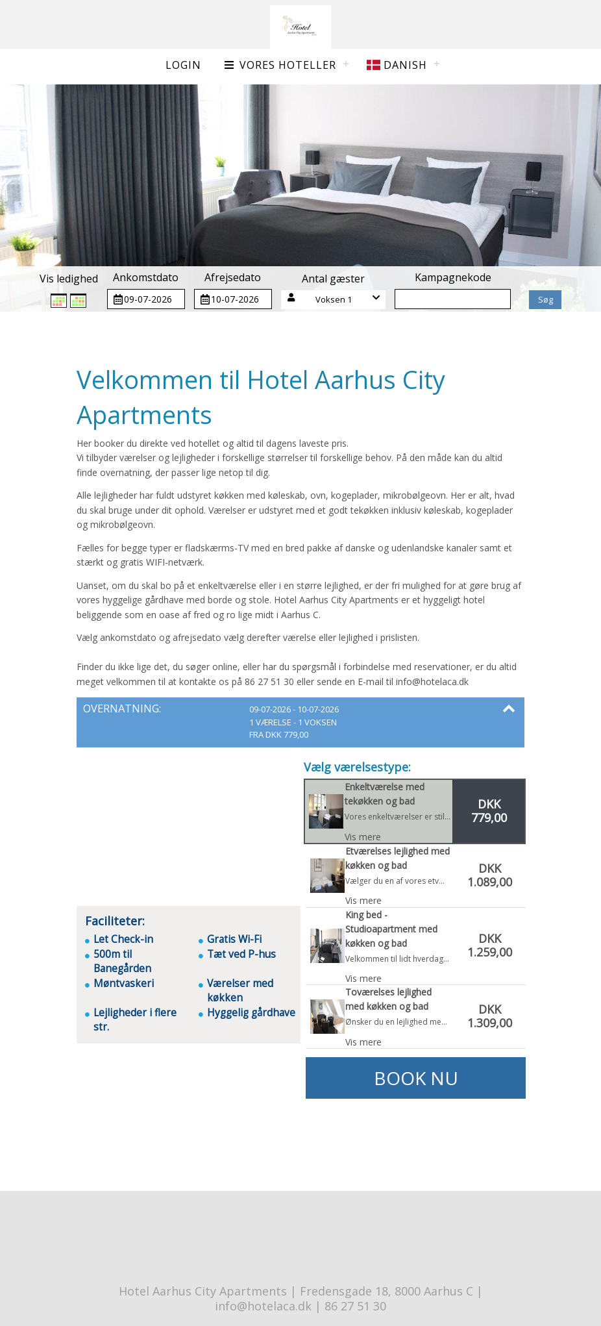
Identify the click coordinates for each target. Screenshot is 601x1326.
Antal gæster (333, 278)
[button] (333, 299)
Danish (397, 65)
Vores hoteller (279, 65)
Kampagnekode (453, 277)
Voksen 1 (333, 299)
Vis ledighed (69, 278)
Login (183, 65)
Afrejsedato (232, 277)
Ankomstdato (145, 277)
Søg (545, 299)
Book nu (416, 1078)
